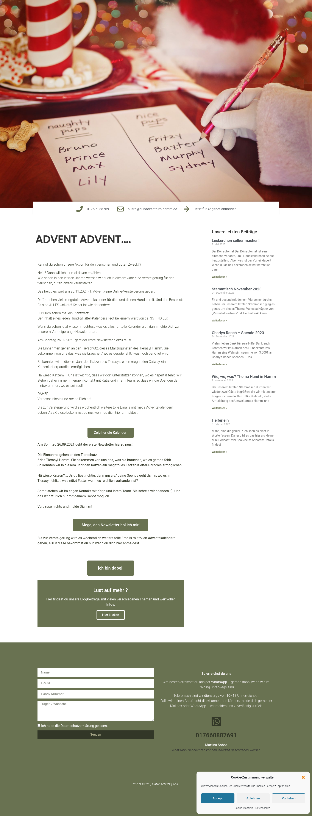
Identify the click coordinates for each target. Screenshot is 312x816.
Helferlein (220, 420)
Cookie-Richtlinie (243, 808)
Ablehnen (253, 798)
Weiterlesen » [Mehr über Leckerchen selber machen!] (219, 276)
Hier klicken (110, 615)
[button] (303, 777)
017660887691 (216, 735)
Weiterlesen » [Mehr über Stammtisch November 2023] (219, 320)
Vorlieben (289, 798)
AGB (176, 784)
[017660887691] (216, 721)
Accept (218, 798)
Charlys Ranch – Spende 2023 (238, 332)
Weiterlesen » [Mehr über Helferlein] (219, 451)
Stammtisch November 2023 (237, 289)
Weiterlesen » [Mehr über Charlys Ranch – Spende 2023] (219, 364)
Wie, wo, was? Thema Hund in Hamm (244, 376)
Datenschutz (263, 808)
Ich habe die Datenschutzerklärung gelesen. (74, 726)
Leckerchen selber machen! (235, 240)
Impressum (141, 784)
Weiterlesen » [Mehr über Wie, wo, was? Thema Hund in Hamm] (219, 408)
